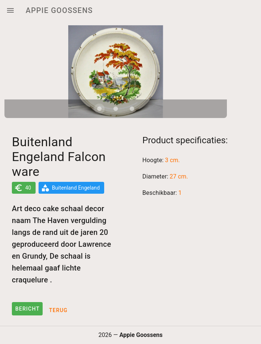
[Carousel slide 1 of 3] (99, 109)
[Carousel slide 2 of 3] (115, 109)
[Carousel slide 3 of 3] (132, 109)
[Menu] (10, 10)
